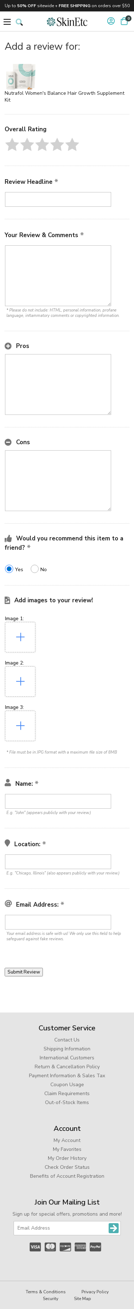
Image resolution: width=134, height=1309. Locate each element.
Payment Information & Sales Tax (67, 1075)
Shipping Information (67, 1048)
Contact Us (67, 1039)
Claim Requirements (67, 1093)
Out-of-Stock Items (67, 1102)
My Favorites (67, 1149)
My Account (67, 1140)
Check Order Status (67, 1167)
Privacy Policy (95, 1292)
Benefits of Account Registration (67, 1176)
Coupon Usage (67, 1084)
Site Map (82, 1298)
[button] (12, 144)
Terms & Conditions (46, 1292)
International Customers (67, 1057)
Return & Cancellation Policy (67, 1066)
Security (50, 1298)
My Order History (67, 1158)
